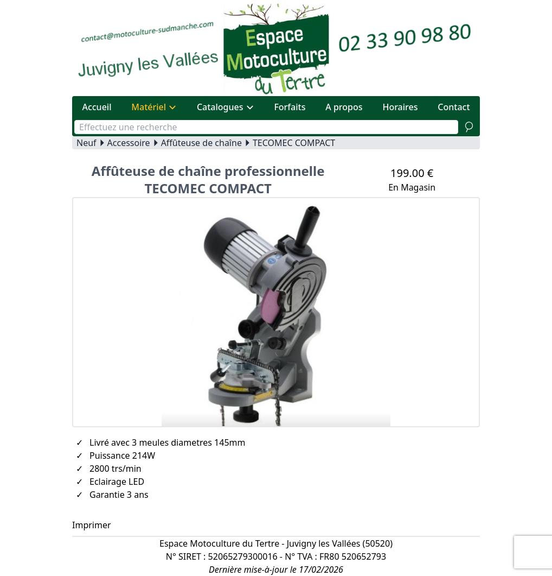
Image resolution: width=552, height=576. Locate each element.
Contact (454, 107)
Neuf (86, 143)
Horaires (400, 107)
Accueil (96, 107)
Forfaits (289, 107)
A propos (343, 107)
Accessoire (128, 143)
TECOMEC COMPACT (294, 143)
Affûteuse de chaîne (201, 143)
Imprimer (91, 525)
